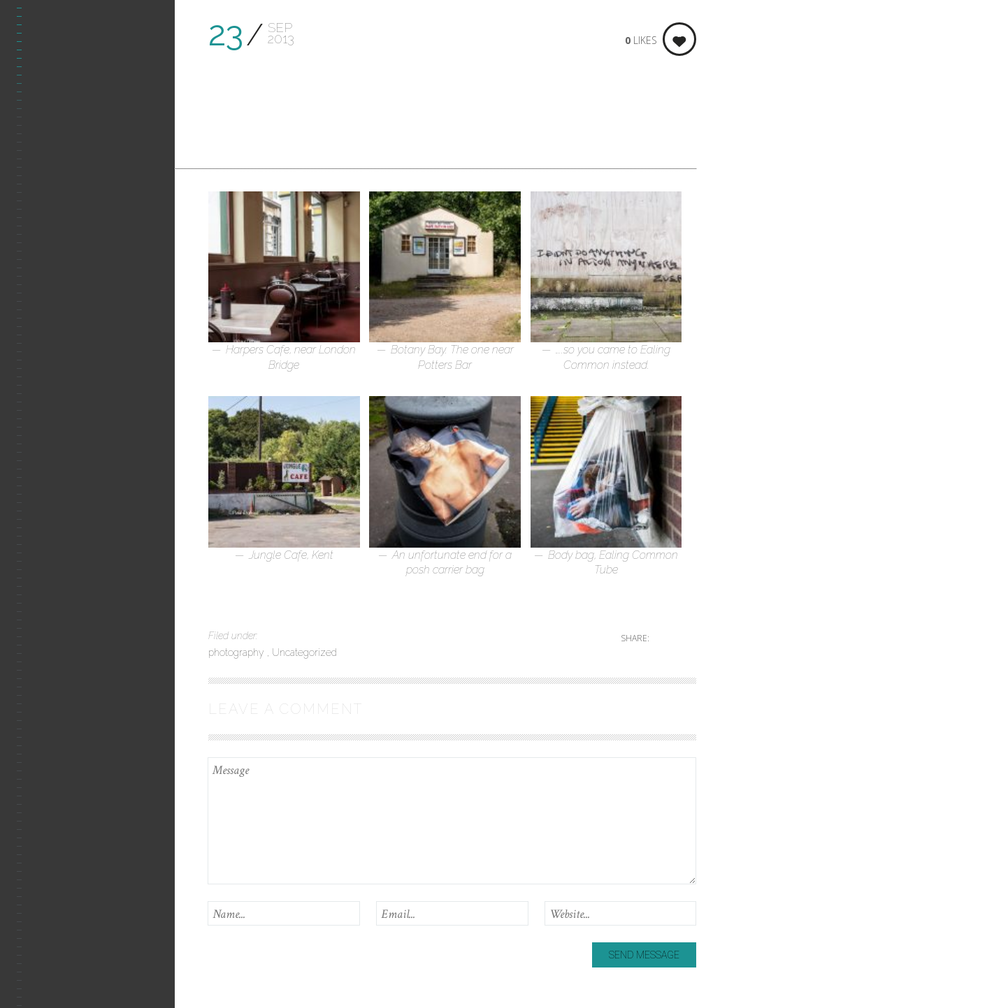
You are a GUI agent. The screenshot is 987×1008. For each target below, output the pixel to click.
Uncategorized (304, 652)
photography (237, 652)
